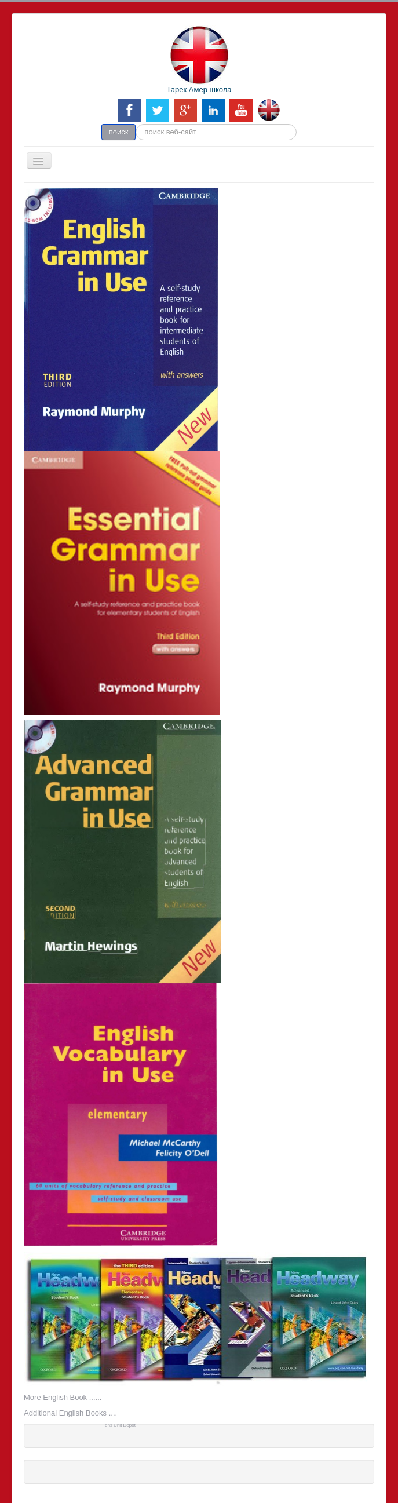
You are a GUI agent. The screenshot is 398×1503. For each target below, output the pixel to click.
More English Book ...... (62, 1397)
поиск (119, 131)
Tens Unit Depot (119, 1425)
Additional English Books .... (70, 1413)
